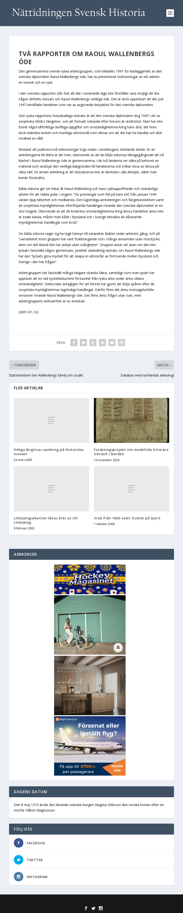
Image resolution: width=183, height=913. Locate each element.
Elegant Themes (81, 901)
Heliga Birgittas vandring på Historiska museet (49, 451)
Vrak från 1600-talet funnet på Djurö (127, 518)
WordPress (126, 901)
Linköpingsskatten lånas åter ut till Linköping (45, 520)
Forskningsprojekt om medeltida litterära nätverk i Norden (131, 451)
